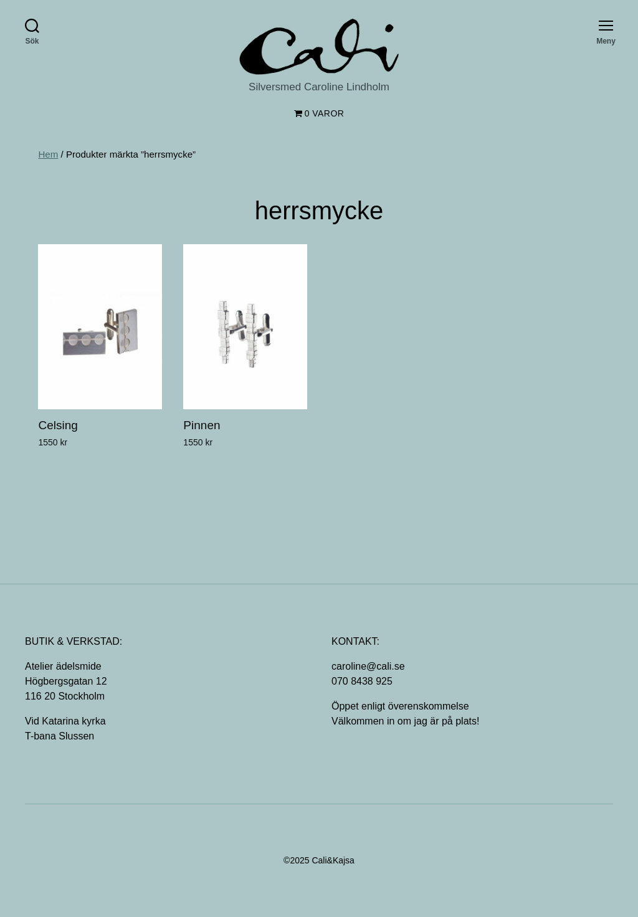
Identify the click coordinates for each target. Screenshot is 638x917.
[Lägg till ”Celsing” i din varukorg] (44, 465)
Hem (48, 154)
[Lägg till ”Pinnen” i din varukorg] (189, 465)
